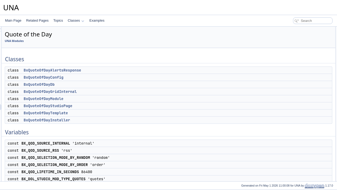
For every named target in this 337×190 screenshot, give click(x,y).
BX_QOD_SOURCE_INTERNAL (305, 87)
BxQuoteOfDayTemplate (112, 113)
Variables (284, 82)
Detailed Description (292, 128)
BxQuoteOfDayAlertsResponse (118, 70)
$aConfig (289, 122)
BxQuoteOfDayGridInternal (116, 91)
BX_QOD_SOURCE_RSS (301, 93)
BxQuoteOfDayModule (109, 98)
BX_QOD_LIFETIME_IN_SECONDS (308, 111)
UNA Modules (80, 41)
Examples (97, 20)
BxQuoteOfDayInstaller (113, 120)
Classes (76, 20)
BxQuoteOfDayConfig (109, 77)
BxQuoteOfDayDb (105, 84)
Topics (58, 20)
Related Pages (37, 20)
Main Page (13, 20)
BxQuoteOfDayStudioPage (114, 105)
